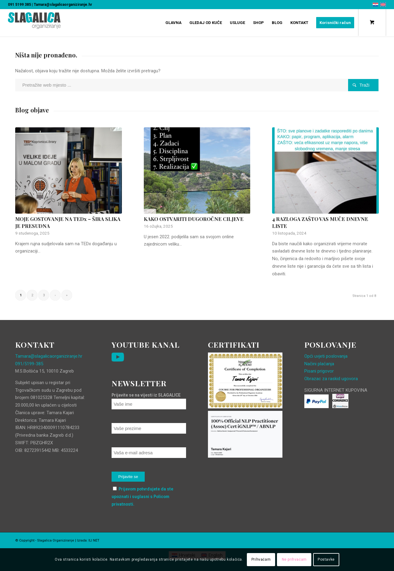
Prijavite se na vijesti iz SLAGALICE (146, 395)
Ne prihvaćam (294, 559)
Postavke (326, 559)
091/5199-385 (29, 363)
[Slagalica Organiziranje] (34, 26)
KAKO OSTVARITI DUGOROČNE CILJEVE (194, 218)
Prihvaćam (261, 559)
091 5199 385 (19, 4)
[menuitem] (173, 22)
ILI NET (93, 540)
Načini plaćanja (319, 363)
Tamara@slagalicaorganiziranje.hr (63, 4)
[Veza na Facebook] (365, 540)
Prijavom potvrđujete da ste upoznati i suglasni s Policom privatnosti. (142, 497)
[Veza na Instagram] (374, 540)
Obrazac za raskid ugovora (331, 378)
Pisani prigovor (319, 371)
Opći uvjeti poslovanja (325, 356)
